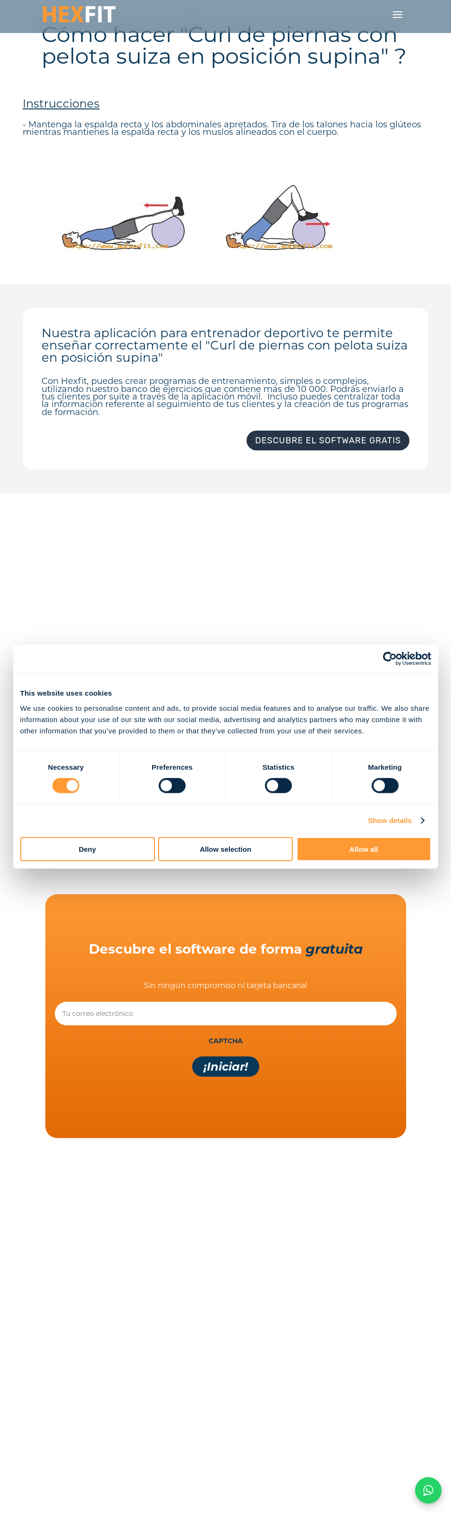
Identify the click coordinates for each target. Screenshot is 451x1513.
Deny (87, 849)
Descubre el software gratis (328, 440)
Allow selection (225, 849)
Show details (390, 820)
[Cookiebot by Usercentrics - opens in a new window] (390, 659)
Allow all (363, 849)
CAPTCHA (226, 1041)
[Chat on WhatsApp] (428, 1490)
